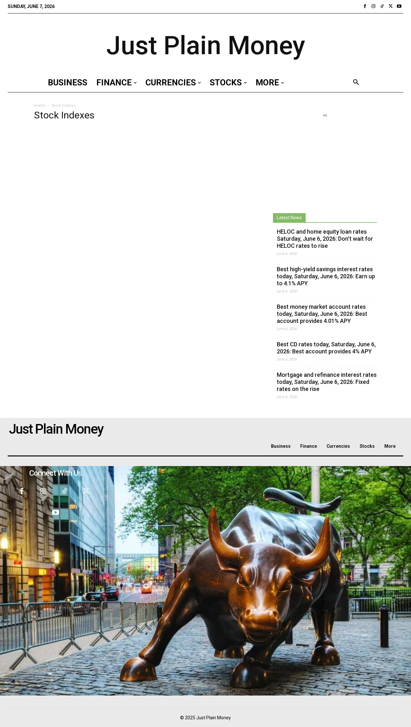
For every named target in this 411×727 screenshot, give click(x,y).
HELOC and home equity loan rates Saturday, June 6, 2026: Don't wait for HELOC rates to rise (325, 238)
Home (39, 105)
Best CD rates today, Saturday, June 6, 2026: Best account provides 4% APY (326, 348)
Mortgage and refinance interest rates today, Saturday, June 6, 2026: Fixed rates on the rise (327, 381)
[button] (356, 82)
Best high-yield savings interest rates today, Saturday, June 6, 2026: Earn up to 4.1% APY (326, 276)
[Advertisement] (325, 159)
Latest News (289, 217)
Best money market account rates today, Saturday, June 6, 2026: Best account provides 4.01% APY (322, 313)
